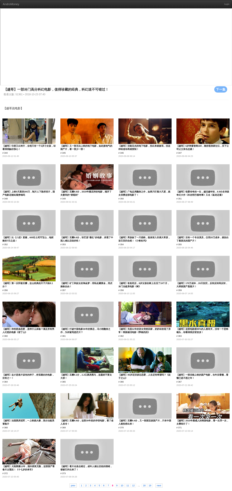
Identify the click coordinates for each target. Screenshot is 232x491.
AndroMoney (11, 4)
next (159, 485)
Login (226, 4)
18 (144, 485)
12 (133, 485)
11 (127, 485)
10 (122, 485)
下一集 (221, 89)
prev (73, 485)
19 (150, 485)
